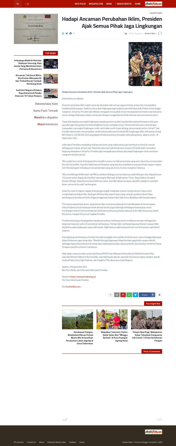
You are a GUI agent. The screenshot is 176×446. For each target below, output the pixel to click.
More (37, 117)
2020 (160, 442)
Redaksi (72, 442)
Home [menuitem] (138, 4)
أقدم (65, 419)
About (41, 442)
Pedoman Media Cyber (56, 442)
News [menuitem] (109, 4)
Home (81, 442)
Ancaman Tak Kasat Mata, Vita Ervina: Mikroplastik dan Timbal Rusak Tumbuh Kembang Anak (28, 79)
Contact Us (31, 442)
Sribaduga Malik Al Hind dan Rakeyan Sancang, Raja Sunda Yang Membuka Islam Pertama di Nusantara (28, 64)
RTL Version (19, 442)
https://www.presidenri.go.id (83, 277)
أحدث (159, 419)
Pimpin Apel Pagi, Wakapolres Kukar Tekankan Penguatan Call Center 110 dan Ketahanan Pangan (147, 336)
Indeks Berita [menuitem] (124, 4)
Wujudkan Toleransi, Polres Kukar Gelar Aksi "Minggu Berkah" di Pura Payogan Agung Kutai (114, 336)
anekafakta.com (73, 287)
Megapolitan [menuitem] (96, 4)
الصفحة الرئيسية (156, 13)
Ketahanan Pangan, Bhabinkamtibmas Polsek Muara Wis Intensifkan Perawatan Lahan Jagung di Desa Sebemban (79, 338)
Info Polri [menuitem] (80, 4)
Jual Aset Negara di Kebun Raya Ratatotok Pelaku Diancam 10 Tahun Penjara (28, 93)
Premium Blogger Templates (145, 442)
